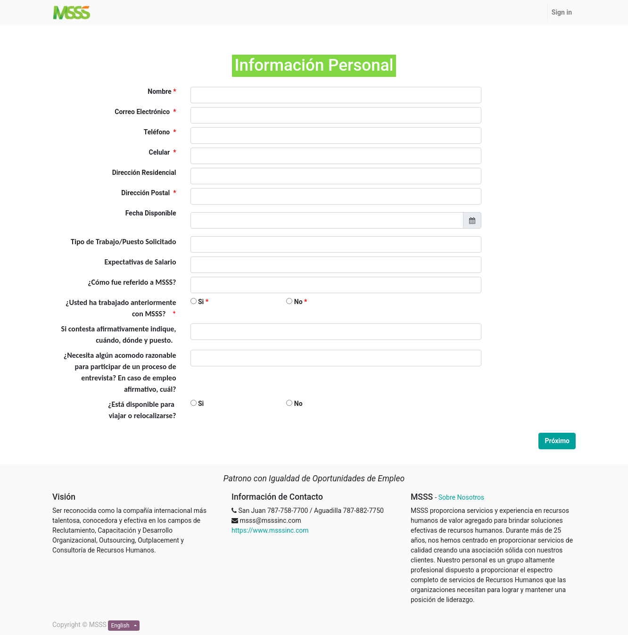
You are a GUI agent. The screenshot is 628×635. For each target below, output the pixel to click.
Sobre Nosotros (461, 497)
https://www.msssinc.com (269, 530)
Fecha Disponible (150, 213)
